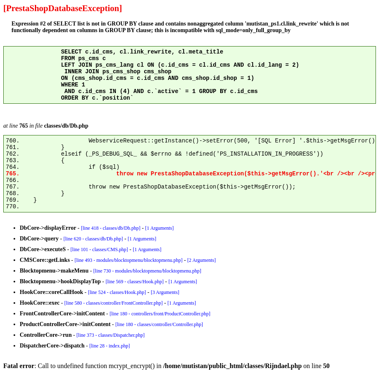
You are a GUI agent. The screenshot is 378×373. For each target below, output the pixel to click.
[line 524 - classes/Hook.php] (117, 292)
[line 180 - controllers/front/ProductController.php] (160, 314)
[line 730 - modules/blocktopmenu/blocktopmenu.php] (147, 271)
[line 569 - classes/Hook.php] (135, 281)
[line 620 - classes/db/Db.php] (93, 239)
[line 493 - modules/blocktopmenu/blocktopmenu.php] (129, 260)
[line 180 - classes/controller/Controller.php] (159, 324)
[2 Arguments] (201, 260)
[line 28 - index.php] (110, 346)
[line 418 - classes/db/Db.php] (111, 228)
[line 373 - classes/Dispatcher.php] (110, 335)
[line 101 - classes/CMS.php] (99, 249)
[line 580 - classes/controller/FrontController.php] (114, 303)
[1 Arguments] (159, 228)
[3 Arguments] (165, 292)
